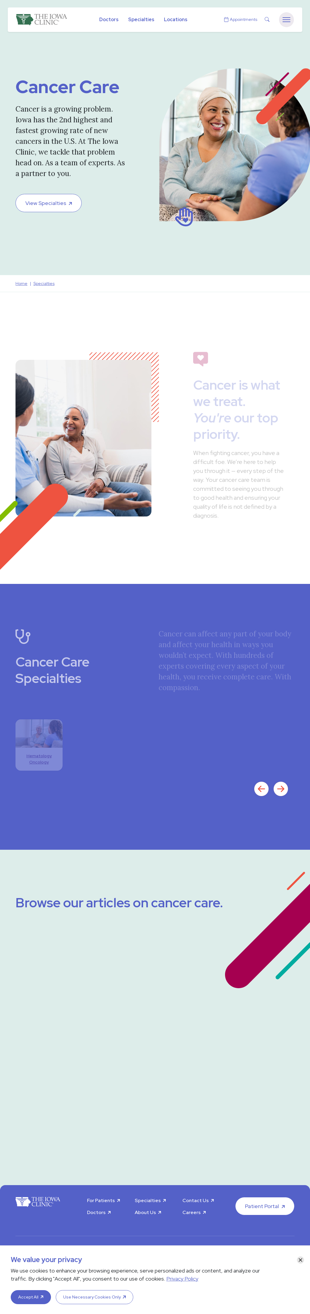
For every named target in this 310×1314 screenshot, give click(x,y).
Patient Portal (262, 1206)
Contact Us (195, 1200)
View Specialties (45, 203)
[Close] (300, 1260)
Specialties (141, 19)
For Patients (101, 1200)
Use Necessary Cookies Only (92, 1297)
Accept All (28, 1297)
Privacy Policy (182, 1278)
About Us (145, 1212)
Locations (175, 19)
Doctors (109, 19)
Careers (191, 1212)
